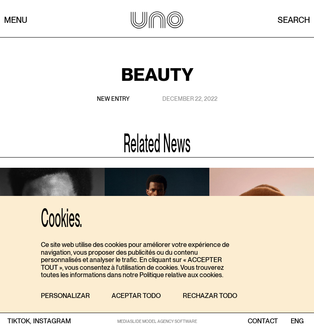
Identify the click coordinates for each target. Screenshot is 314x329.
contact (263, 321)
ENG (297, 321)
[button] (65, 296)
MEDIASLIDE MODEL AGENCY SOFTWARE (157, 321)
